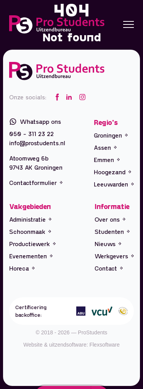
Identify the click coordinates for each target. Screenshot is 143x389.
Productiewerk (32, 243)
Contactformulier (36, 182)
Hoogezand (112, 171)
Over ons (110, 219)
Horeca (22, 268)
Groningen (111, 135)
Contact (109, 268)
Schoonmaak (30, 231)
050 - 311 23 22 (31, 133)
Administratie (30, 219)
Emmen (107, 159)
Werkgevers (114, 255)
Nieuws (108, 243)
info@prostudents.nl (37, 142)
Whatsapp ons (35, 121)
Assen (105, 147)
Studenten (112, 231)
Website (32, 345)
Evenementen (31, 255)
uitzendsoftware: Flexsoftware (84, 345)
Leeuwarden (114, 184)
